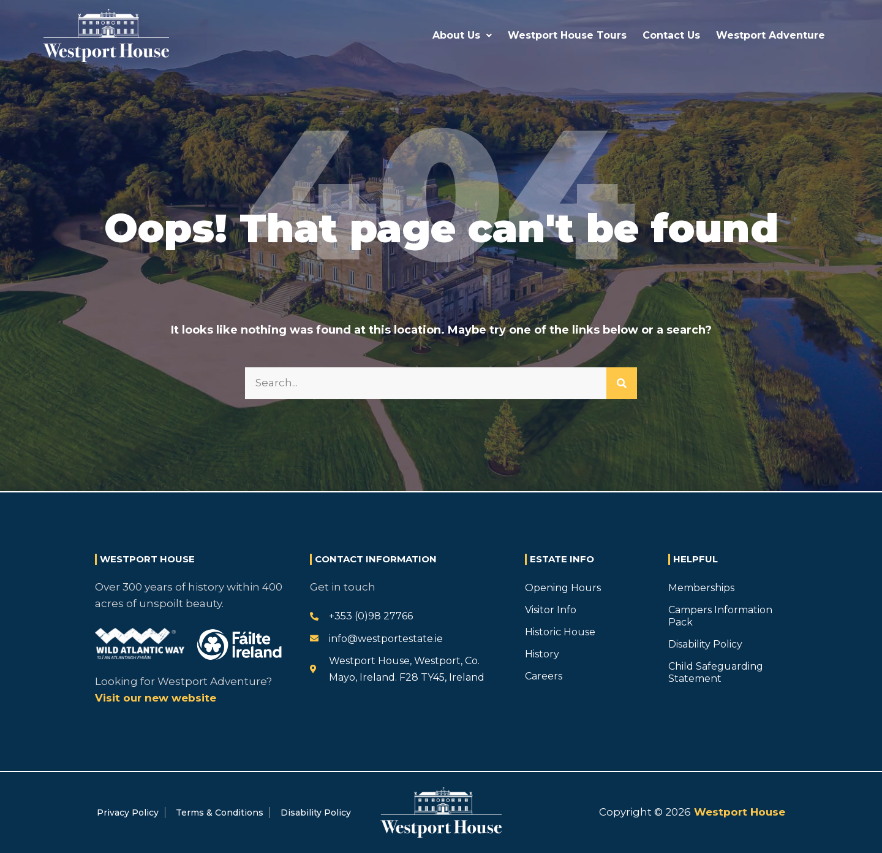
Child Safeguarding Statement (715, 672)
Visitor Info (550, 610)
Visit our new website (155, 698)
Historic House (560, 632)
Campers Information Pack (720, 616)
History (542, 654)
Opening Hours (563, 588)
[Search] (621, 383)
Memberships (701, 588)
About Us (462, 35)
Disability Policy (705, 644)
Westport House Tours (567, 35)
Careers (543, 676)
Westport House (738, 812)
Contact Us (671, 35)
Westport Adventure (770, 35)
